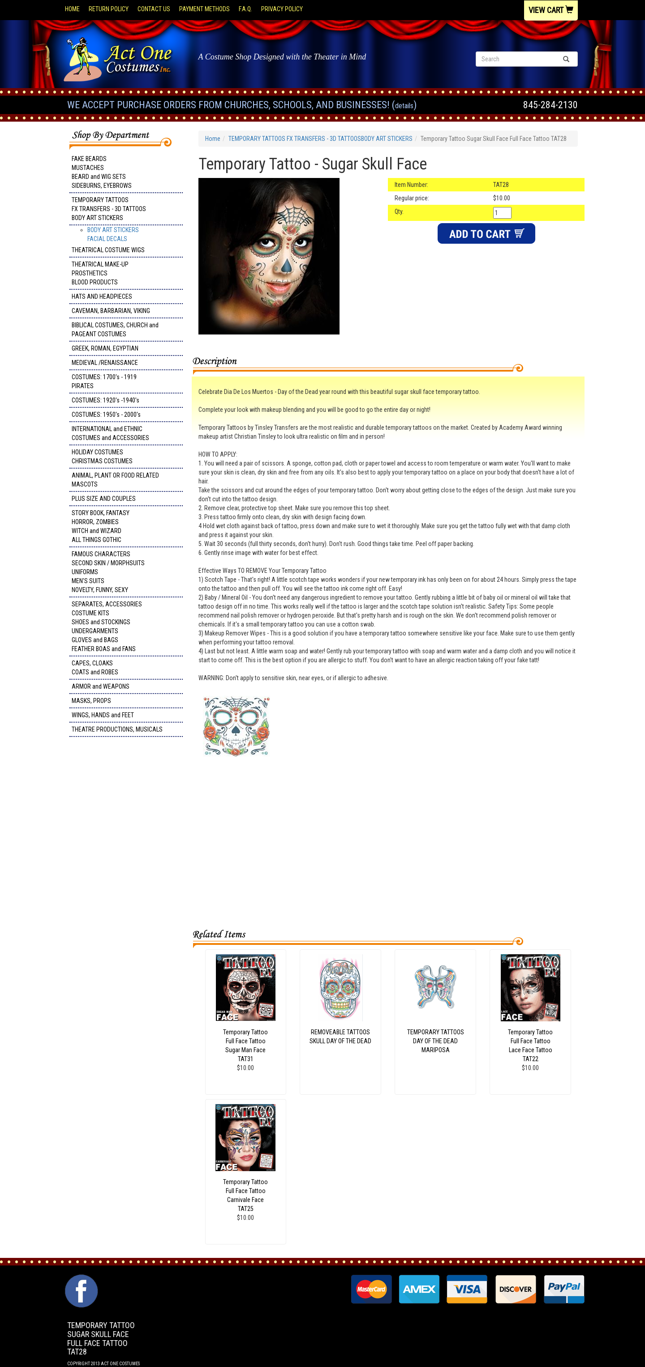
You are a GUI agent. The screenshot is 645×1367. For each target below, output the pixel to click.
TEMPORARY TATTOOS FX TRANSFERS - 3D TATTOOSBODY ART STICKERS (109, 208)
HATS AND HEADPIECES (102, 296)
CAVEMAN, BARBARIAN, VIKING (111, 310)
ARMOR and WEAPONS (100, 686)
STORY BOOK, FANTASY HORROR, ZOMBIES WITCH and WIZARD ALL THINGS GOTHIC (100, 526)
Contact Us (154, 9)
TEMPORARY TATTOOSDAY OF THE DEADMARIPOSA (435, 1041)
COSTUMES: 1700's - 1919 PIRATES (104, 381)
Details (404, 106)
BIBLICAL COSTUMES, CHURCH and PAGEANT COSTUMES (115, 330)
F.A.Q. (245, 9)
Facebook (80, 1278)
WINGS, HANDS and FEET (103, 715)
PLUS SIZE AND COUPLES (104, 498)
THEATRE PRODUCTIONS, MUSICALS (117, 729)
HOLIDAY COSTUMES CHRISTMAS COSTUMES (102, 457)
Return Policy (109, 9)
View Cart (551, 10)
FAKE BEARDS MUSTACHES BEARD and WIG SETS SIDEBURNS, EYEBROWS (102, 172)
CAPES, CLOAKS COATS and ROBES (95, 668)
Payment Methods (204, 9)
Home (72, 9)
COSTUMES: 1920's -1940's (105, 400)
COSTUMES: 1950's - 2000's (106, 414)
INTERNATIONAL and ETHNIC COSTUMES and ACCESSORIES (110, 433)
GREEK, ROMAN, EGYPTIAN (105, 348)
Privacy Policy (282, 9)
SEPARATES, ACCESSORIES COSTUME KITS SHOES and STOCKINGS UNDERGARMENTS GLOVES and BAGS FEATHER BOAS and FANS (107, 626)
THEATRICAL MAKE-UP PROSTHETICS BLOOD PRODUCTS (100, 273)
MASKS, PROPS (91, 700)
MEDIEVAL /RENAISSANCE (105, 362)
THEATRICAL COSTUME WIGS (108, 250)
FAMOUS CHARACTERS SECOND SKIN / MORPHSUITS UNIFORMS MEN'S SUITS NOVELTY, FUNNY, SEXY (108, 571)
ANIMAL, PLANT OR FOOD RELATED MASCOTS (115, 480)
